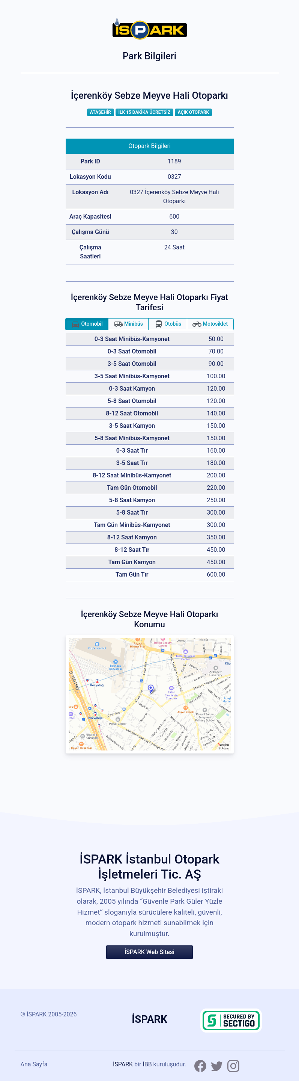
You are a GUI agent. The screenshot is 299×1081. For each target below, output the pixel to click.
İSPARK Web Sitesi (149, 952)
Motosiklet (210, 324)
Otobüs (167, 324)
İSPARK (123, 1064)
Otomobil (87, 324)
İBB (147, 1064)
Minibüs (128, 324)
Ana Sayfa (34, 1064)
